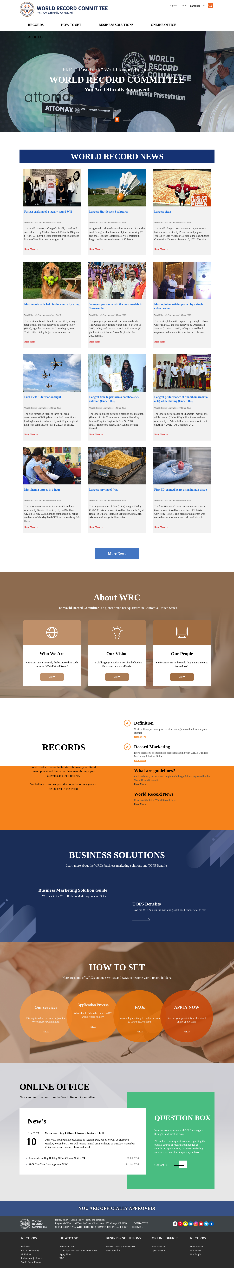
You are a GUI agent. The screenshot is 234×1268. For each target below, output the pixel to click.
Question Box (158, 1250)
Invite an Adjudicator (31, 1258)
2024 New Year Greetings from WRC (48, 1164)
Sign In (173, 5)
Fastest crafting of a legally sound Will (48, 211)
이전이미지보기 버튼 (117, 120)
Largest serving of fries (103, 489)
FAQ (61, 1258)
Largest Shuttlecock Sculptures (108, 211)
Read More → (31, 249)
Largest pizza (162, 211)
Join (184, 5)
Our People (195, 1254)
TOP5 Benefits (113, 1250)
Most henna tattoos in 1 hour (42, 489)
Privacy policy (61, 1220)
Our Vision (195, 1250)
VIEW (52, 676)
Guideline (26, 1254)
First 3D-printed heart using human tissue (180, 489)
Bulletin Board (159, 1246)
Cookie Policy (77, 1220)
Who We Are (196, 1246)
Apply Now (65, 1254)
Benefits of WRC (67, 1246)
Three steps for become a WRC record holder (78, 1250)
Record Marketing (30, 1250)
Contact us (161, 1165)
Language (195, 5)
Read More (140, 736)
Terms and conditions (95, 1220)
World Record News (31, 1262)
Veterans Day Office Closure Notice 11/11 (74, 1133)
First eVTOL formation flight (42, 397)
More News (117, 554)
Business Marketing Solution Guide (120, 1246)
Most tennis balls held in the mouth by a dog (51, 304)
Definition (26, 1246)
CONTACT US (141, 1223)
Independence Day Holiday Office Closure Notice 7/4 (57, 1158)
